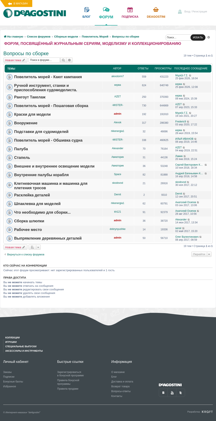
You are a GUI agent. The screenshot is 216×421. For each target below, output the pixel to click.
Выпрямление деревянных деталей (48, 238)
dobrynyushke (118, 229)
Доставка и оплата (122, 381)
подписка (130, 16)
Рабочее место (28, 230)
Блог (114, 376)
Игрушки (11, 342)
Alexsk (117, 122)
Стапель (22, 158)
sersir (178, 228)
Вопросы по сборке (26, 53)
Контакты (116, 396)
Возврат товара (120, 386)
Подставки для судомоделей (41, 132)
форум (106, 20)
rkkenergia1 (117, 131)
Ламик (179, 156)
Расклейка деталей (32, 195)
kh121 (117, 211)
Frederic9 (180, 121)
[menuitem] (192, 12)
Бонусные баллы (13, 381)
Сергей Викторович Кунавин (190, 164)
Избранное (9, 386)
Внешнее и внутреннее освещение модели (54, 166)
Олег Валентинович (186, 236)
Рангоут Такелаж (30, 97)
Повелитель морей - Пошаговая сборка (51, 106)
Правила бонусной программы (68, 382)
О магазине (118, 372)
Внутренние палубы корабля (41, 175)
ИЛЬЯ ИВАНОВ (184, 138)
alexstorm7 (117, 76)
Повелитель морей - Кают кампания (48, 77)
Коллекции (12, 337)
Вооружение (25, 123)
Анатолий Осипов (185, 202)
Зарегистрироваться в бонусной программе (70, 374)
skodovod (117, 182)
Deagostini (156, 16)
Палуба (21, 149)
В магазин (21, 3)
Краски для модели (32, 114)
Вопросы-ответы (121, 391)
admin (117, 113)
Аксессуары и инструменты (24, 351)
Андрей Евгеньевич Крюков (190, 173)
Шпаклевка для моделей (37, 204)
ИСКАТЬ (198, 37)
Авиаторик (117, 157)
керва (117, 84)
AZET (117, 96)
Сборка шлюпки (29, 221)
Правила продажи (67, 388)
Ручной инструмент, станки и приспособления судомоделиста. (45, 87)
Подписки (8, 376)
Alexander (117, 148)
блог (86, 16)
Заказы (7, 372)
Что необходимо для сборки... (42, 212)
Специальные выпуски (20, 346)
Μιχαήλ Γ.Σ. (181, 75)
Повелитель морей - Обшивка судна (48, 140)
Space (117, 174)
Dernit (117, 194)
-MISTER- (117, 105)
